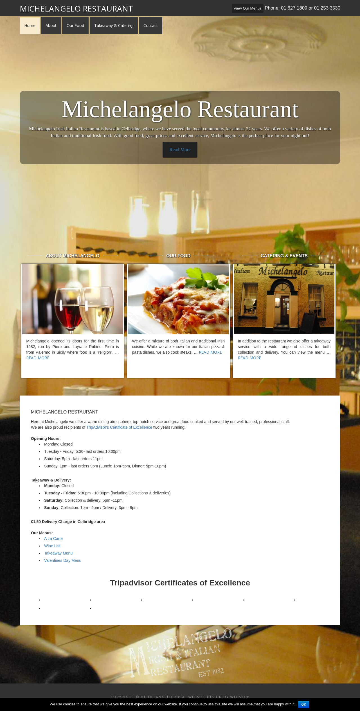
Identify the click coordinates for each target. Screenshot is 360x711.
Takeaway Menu (58, 553)
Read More (179, 149)
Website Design (205, 697)
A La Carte (53, 538)
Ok (303, 705)
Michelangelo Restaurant (76, 8)
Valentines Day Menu (62, 560)
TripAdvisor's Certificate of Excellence (119, 427)
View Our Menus (248, 8)
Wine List (52, 546)
